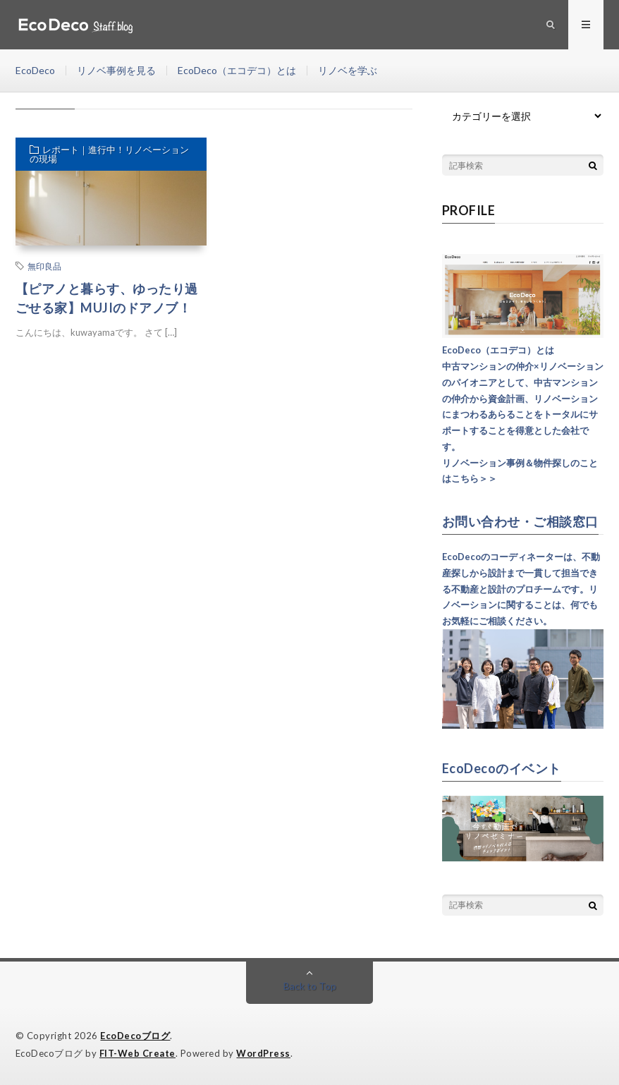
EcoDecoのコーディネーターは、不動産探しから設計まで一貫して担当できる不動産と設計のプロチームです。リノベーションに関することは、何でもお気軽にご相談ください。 (521, 588)
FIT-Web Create (137, 1053)
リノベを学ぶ (347, 70)
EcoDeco (35, 70)
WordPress (263, 1053)
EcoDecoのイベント (501, 768)
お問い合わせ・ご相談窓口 (520, 521)
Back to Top (309, 986)
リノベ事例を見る (116, 70)
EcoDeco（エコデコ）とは (237, 70)
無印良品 (44, 266)
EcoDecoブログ (135, 1035)
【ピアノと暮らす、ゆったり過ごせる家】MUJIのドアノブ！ (107, 298)
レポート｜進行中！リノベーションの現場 (109, 154)
